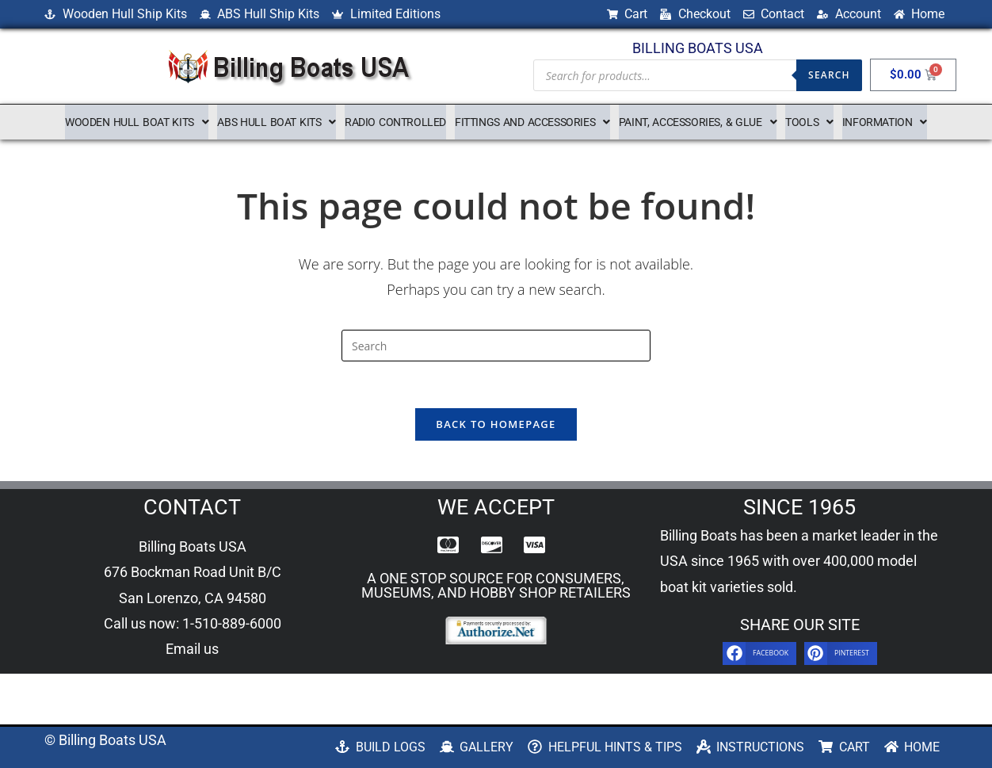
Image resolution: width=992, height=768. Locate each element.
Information (884, 122)
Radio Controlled (395, 122)
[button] (136, 122)
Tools (809, 122)
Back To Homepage (495, 425)
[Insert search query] (496, 345)
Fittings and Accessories (532, 122)
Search (829, 75)
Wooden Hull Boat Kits (136, 122)
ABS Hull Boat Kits (276, 122)
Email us (192, 651)
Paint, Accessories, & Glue (697, 122)
